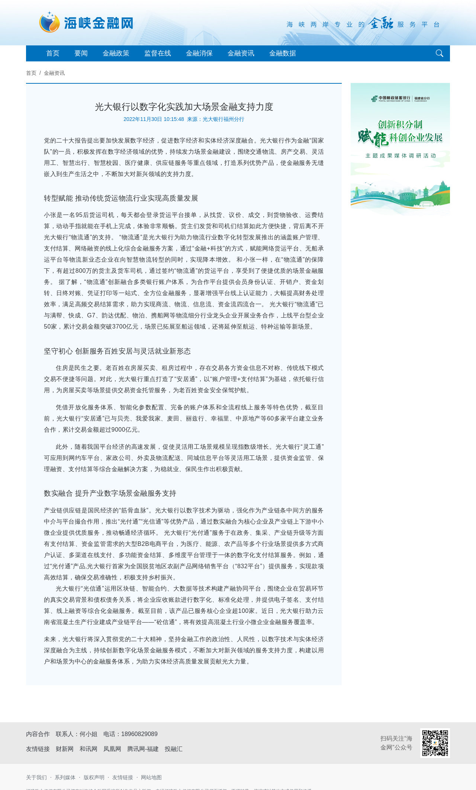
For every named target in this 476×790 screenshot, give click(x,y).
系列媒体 (65, 777)
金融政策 (116, 53)
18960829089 (139, 734)
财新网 (65, 749)
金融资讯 (241, 53)
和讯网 (88, 749)
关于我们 (36, 777)
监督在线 (157, 53)
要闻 (81, 53)
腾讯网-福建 (143, 749)
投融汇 (174, 749)
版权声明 (94, 777)
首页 (53, 53)
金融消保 (199, 53)
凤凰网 (112, 749)
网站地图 (151, 777)
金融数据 (282, 53)
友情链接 (122, 777)
